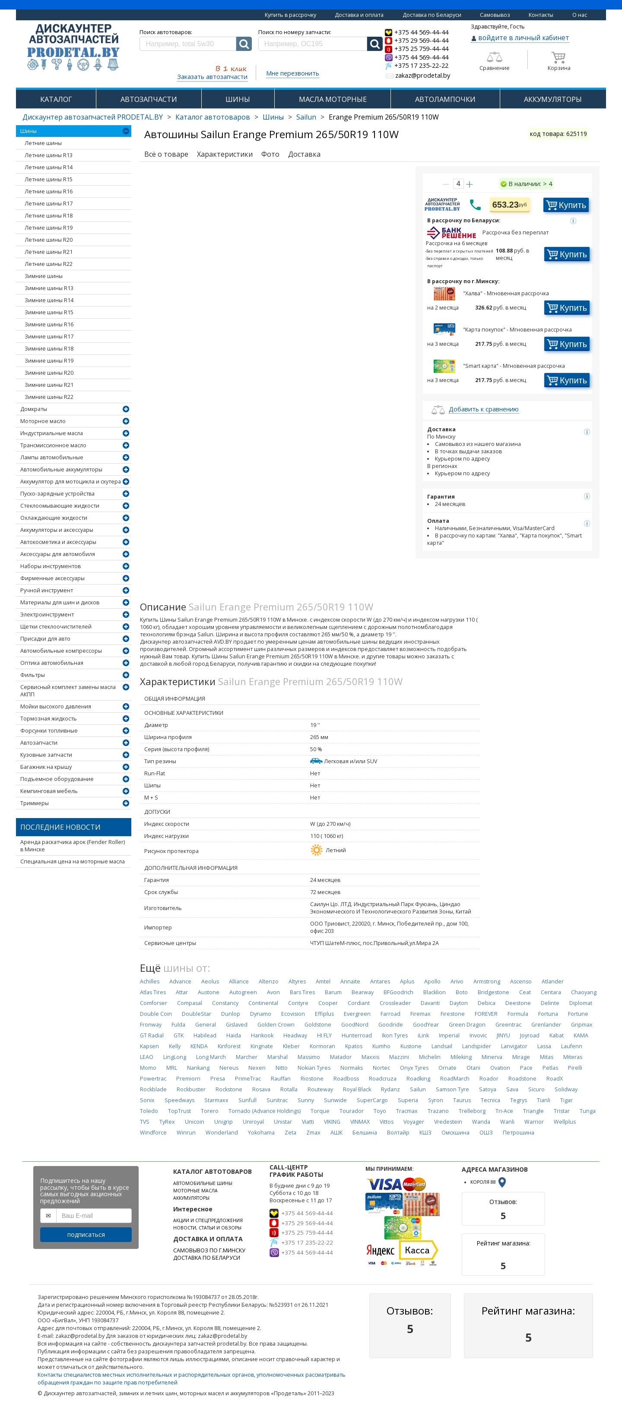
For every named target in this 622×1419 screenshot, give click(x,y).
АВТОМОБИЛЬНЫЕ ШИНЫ (202, 1183)
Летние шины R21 (49, 252)
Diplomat (580, 1003)
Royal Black (357, 1089)
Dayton (459, 1003)
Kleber (291, 1046)
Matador (341, 1057)
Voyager (413, 1121)
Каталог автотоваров (212, 117)
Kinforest (229, 1046)
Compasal (189, 1003)
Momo (148, 1067)
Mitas (546, 1057)
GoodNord (354, 1024)
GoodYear (426, 1024)
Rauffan (281, 1078)
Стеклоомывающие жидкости (59, 505)
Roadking (418, 1078)
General (205, 1024)
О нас (579, 15)
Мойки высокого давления (55, 706)
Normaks (351, 1067)
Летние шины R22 (49, 264)
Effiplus (324, 1014)
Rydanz (390, 1089)
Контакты (541, 15)
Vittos (387, 1121)
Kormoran (322, 1046)
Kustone (411, 1046)
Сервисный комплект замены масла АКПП (68, 690)
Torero (210, 1111)
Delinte (550, 1003)
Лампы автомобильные (51, 457)
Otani (473, 1067)
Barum (333, 992)
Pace (526, 1067)
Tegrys (518, 1100)
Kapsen (149, 1046)
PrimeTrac (248, 1078)
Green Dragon (467, 1024)
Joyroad (529, 1035)
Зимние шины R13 (49, 288)
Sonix (147, 1100)
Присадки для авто (45, 638)
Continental (263, 1003)
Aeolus (210, 981)
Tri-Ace (504, 1111)
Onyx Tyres (414, 1067)
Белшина (364, 1132)
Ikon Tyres (395, 1035)
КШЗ (425, 1132)
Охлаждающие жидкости (53, 517)
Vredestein (448, 1121)
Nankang (198, 1067)
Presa (217, 1078)
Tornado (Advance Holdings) (264, 1111)
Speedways (179, 1100)
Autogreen (243, 992)
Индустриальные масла (51, 433)
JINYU (503, 1035)
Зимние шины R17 (49, 336)
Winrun (186, 1132)
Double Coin (156, 1014)
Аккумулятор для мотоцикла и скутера (70, 481)
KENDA (199, 1046)
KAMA (581, 1035)
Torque (320, 1111)
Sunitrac (277, 1100)
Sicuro (536, 1089)
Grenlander (546, 1024)
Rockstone (229, 1089)
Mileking (461, 1057)
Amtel (323, 981)
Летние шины (43, 143)
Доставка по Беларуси (432, 15)
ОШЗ (486, 1132)
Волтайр (398, 1132)
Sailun (306, 117)
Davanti (430, 1003)
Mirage (521, 1057)
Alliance (239, 981)
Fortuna (548, 1014)
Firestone (453, 1014)
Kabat (556, 1035)
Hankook (262, 1035)
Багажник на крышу (46, 767)
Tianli (543, 1100)
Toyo (380, 1111)
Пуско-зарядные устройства (57, 493)
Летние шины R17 (49, 203)
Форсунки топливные (49, 730)
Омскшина (455, 1132)
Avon (273, 992)
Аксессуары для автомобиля (57, 554)
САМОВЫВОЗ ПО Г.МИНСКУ (209, 1250)
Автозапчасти (38, 742)
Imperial (449, 1035)
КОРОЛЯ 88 (489, 1182)
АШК (336, 1132)
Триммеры (34, 803)
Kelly (175, 1046)
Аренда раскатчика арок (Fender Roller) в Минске (72, 845)
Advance (180, 981)
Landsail (442, 1046)
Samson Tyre (452, 1089)
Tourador (352, 1111)
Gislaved (237, 1024)
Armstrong (486, 981)
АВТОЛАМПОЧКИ (445, 99)
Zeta (290, 1132)
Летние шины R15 (49, 179)
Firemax (420, 1014)
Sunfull (247, 1100)
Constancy (225, 1003)
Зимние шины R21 (49, 385)
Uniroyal (253, 1121)
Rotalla (289, 1089)
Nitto (282, 1067)
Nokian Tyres (314, 1067)
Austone (208, 992)
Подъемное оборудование (57, 779)
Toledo (149, 1111)
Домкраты (33, 409)
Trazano (438, 1111)
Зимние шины (44, 276)
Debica (486, 1003)
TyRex (167, 1121)
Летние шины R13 (49, 155)
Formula (518, 1014)
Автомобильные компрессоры (61, 650)
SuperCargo (372, 1100)
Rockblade (153, 1089)
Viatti (308, 1121)
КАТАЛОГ (56, 99)
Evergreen (357, 1014)
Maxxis (370, 1057)
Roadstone (522, 1078)
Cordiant (359, 1003)
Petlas (550, 1067)
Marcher (246, 1057)
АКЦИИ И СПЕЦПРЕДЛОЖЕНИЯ (208, 1220)
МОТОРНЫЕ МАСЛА (195, 1191)
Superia (408, 1100)
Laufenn (571, 1046)
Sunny (306, 1100)
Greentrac (508, 1024)
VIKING (332, 1121)
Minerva (492, 1057)
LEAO (146, 1057)
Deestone (518, 1003)
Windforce (153, 1132)
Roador (488, 1078)
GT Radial (152, 1035)
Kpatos (353, 1046)
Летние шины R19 (49, 227)
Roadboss (346, 1078)
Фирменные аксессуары (52, 578)
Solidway (566, 1089)
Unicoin (194, 1121)
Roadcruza (383, 1078)
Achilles (149, 981)
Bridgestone (493, 992)
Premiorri (188, 1078)
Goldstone (318, 1024)
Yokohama (261, 1132)
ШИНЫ (237, 99)
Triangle (533, 1111)
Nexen (257, 1067)
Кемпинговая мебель (49, 791)
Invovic (478, 1035)
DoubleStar (196, 1014)
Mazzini (399, 1057)
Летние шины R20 (49, 239)
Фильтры (32, 675)
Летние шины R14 (49, 167)
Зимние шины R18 (49, 348)
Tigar (566, 1100)
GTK (179, 1035)
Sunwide (335, 1100)
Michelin (430, 1057)
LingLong (174, 1057)
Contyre (298, 1003)
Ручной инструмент (46, 590)
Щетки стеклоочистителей (56, 626)
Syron (435, 1100)
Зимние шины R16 (49, 324)
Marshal (277, 1057)
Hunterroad (357, 1035)
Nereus (228, 1067)
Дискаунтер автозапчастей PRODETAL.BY (92, 117)
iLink (423, 1035)
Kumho (381, 1046)
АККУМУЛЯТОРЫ (553, 99)
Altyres (297, 981)
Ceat (525, 992)
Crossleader (395, 1003)
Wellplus (565, 1121)
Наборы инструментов (50, 566)
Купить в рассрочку (290, 15)
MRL (171, 1067)
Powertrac (153, 1078)
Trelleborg (472, 1111)
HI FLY (324, 1035)
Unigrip (223, 1121)
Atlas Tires (153, 992)
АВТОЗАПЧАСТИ (149, 99)
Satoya (487, 1089)
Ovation (500, 1067)
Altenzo (269, 981)
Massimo (309, 1057)
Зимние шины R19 (49, 360)
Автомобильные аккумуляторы (61, 469)
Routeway (320, 1089)
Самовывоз (495, 15)
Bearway (363, 992)
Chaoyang (584, 992)
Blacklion (434, 992)
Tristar (562, 1111)
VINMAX (360, 1121)
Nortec (381, 1067)
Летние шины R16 (49, 191)
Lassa (544, 1046)
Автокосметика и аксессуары (58, 542)
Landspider (476, 1046)
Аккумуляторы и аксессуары (56, 530)
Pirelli (575, 1067)
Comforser (153, 1003)
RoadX (554, 1078)
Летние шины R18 (49, 215)
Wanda (481, 1121)
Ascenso (521, 981)
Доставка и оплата (359, 15)
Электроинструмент (47, 614)
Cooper (328, 1003)
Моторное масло (43, 421)
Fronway (151, 1024)
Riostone (312, 1078)
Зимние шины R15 (49, 312)
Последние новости (60, 827)
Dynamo (260, 1014)
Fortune (578, 1014)
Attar (182, 992)
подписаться (86, 1234)
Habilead (205, 1035)
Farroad (390, 1014)
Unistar (283, 1121)
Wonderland (222, 1132)
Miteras (572, 1057)
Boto (462, 992)
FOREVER (486, 1014)
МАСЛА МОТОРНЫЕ (333, 99)
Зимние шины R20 (49, 372)
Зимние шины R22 (49, 397)
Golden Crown (276, 1024)
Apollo (432, 981)
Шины (273, 117)
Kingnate (262, 1046)
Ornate (447, 1067)
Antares (380, 981)
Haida (233, 1035)
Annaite (350, 981)
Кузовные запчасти (46, 754)
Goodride (390, 1024)
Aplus (407, 981)
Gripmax (582, 1024)
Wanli (507, 1121)
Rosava (261, 1089)
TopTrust (179, 1111)
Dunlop (230, 1014)
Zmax (313, 1132)
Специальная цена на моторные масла (72, 861)
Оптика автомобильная (51, 663)
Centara (551, 992)
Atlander (553, 981)
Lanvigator (514, 1046)
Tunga (588, 1111)
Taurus (462, 1100)
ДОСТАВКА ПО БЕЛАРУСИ (206, 1257)
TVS (144, 1121)
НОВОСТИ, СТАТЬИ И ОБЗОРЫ (207, 1228)
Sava (512, 1089)
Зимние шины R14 (49, 300)
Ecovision (293, 1014)
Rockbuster (191, 1089)
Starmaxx (216, 1100)
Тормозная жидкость (48, 718)
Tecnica (490, 1100)
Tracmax (407, 1111)
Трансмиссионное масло (53, 445)
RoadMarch (455, 1078)
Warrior (534, 1121)
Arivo (457, 981)
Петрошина (518, 1132)
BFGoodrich (398, 992)
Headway (295, 1035)
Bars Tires (302, 992)
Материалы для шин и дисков (59, 602)
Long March (211, 1057)
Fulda (178, 1024)
